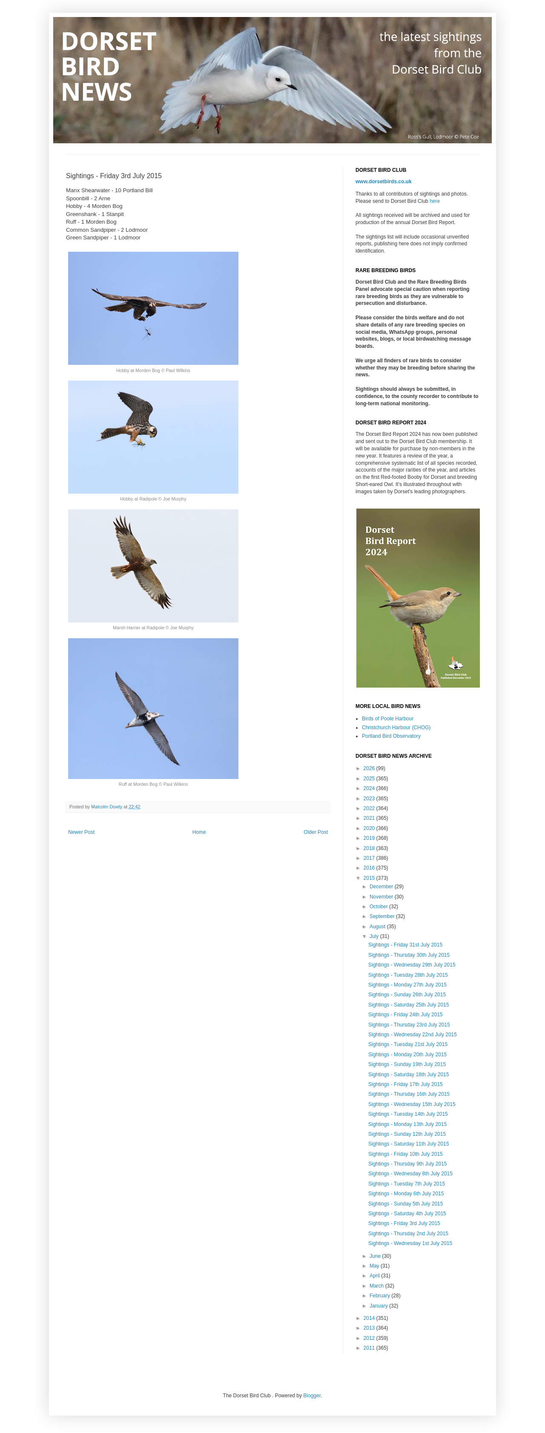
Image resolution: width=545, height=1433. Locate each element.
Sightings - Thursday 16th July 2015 (409, 1094)
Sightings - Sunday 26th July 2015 (407, 995)
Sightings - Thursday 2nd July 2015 (408, 1234)
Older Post (316, 832)
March (377, 1286)
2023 (370, 799)
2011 (370, 1348)
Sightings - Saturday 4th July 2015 (407, 1214)
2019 (370, 838)
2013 (370, 1328)
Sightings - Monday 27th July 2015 (407, 985)
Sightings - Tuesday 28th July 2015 (408, 975)
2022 (370, 808)
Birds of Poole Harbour (387, 719)
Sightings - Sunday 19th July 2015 (407, 1064)
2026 (370, 768)
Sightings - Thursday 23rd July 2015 (409, 1025)
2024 (370, 788)
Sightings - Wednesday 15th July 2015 (412, 1104)
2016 (370, 868)
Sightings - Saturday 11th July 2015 (408, 1144)
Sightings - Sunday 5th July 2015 (405, 1204)
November (382, 897)
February (380, 1296)
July (375, 936)
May (375, 1266)
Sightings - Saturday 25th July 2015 (408, 1005)
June (376, 1256)
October (379, 907)
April (375, 1276)
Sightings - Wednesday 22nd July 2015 (412, 1035)
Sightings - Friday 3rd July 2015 (404, 1223)
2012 (370, 1338)
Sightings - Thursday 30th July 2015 (409, 955)
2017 (370, 858)
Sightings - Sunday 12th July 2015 (407, 1134)
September (383, 916)
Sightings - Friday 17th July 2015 (405, 1084)
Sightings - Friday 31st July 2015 (405, 945)
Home (199, 832)
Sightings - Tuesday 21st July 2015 (407, 1044)
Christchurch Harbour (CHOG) (396, 728)
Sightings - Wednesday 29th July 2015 (412, 965)
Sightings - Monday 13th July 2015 (407, 1124)
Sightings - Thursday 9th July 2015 (407, 1164)
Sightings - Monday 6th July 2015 (406, 1194)
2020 (370, 828)
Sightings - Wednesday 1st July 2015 (410, 1243)
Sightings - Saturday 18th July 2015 (408, 1075)
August (378, 927)
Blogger (312, 1396)
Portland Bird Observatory (391, 736)
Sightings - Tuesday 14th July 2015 (408, 1114)
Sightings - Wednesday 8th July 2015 (410, 1174)
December (382, 887)
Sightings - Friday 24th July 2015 (405, 1015)
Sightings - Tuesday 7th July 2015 (406, 1184)
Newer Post (81, 832)
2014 (370, 1318)
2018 (370, 848)
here (435, 201)
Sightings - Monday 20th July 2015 (407, 1055)
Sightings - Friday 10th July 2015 (405, 1154)
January (379, 1306)
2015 (370, 878)
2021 (370, 818)
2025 (370, 779)
